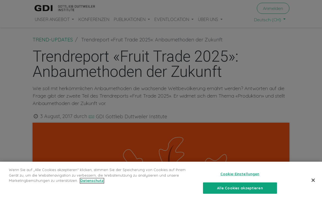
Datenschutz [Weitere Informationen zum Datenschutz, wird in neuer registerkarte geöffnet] (92, 184)
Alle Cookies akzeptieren (240, 191)
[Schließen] (313, 183)
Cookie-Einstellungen (240, 177)
